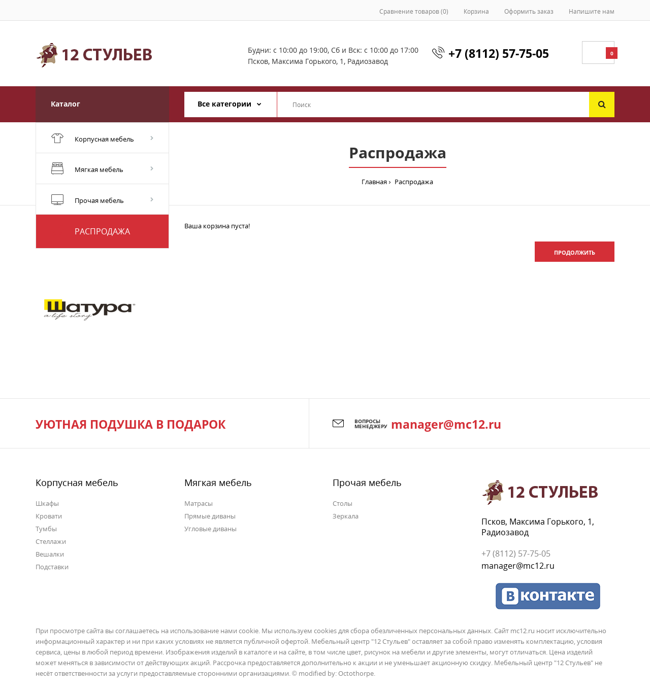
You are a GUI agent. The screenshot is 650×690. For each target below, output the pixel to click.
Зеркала (346, 516)
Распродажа (413, 181)
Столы (342, 503)
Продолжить (574, 252)
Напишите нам (591, 11)
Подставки (52, 566)
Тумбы (46, 528)
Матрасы (198, 503)
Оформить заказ (529, 11)
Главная (374, 181)
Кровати (49, 516)
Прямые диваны (210, 516)
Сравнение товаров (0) (413, 11)
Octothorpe (356, 673)
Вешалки (50, 554)
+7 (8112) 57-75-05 (498, 53)
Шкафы (47, 503)
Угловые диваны (210, 528)
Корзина (476, 11)
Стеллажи (51, 541)
